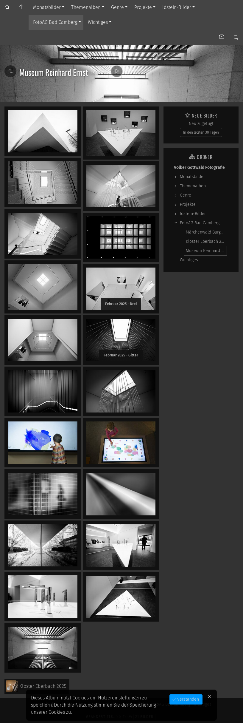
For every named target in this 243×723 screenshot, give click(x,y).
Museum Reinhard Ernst (206, 250)
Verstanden (187, 699)
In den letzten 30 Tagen (201, 132)
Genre (117, 7)
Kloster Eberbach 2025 (206, 241)
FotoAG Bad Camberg (55, 22)
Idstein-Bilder (176, 7)
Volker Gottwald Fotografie (199, 167)
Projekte (143, 7)
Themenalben (86, 7)
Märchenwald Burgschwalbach (206, 232)
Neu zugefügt (201, 123)
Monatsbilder (47, 7)
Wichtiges (98, 22)
